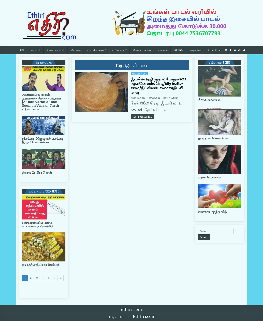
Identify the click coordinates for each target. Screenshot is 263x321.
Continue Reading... (143, 116)
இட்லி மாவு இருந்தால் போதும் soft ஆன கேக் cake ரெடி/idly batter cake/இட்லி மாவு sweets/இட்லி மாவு (158, 86)
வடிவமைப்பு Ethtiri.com (131, 316)
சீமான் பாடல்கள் (56, 50)
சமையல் (163, 50)
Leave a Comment (171, 98)
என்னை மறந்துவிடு (212, 212)
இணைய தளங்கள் (142, 50)
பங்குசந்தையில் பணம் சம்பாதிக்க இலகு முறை (37, 224)
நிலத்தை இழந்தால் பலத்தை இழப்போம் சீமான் (43, 140)
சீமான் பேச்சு (214, 50)
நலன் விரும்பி (138, 98)
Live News (178, 50)
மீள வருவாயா (209, 100)
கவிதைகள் (118, 50)
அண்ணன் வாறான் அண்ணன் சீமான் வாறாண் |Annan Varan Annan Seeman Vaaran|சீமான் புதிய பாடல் (41, 102)
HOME (21, 50)
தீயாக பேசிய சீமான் (37, 173)
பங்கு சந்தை (195, 50)
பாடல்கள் (35, 50)
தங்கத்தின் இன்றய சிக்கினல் (41, 264)
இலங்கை (76, 50)
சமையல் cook (139, 73)
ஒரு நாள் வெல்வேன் (213, 138)
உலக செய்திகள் (95, 50)
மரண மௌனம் (209, 177)
